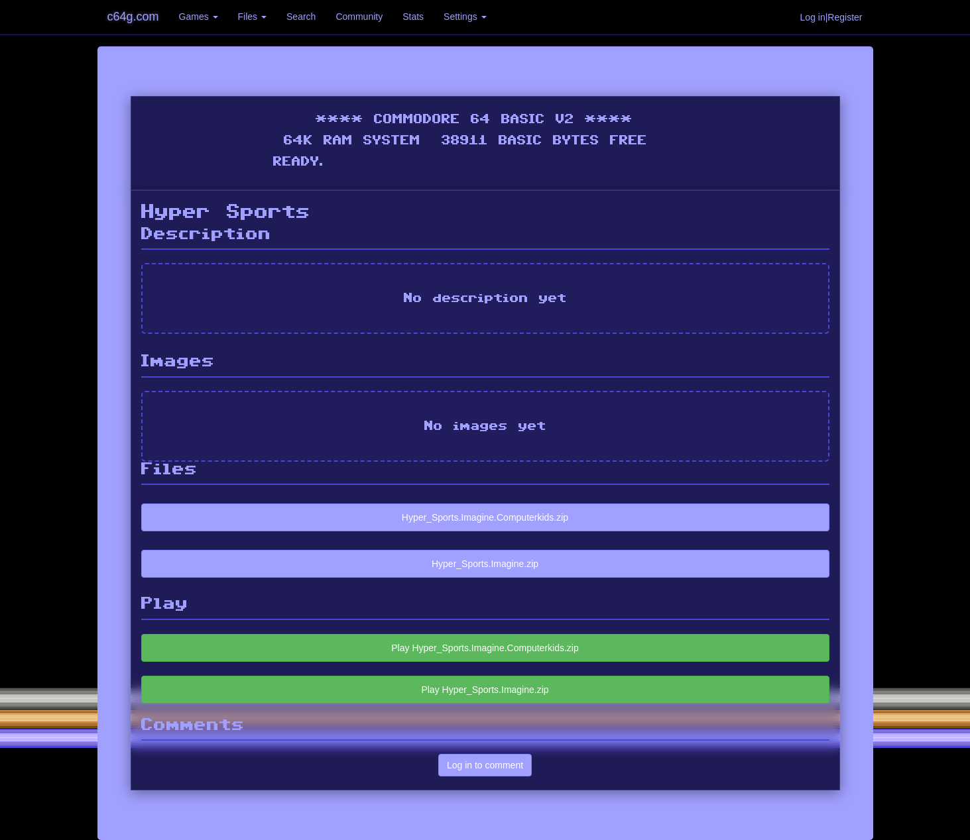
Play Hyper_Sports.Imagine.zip (484, 689)
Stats (413, 16)
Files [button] (252, 16)
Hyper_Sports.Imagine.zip (485, 563)
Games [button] (198, 16)
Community (359, 16)
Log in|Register (831, 17)
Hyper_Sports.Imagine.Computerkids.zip (485, 517)
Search (301, 16)
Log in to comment (485, 765)
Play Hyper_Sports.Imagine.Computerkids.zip (484, 648)
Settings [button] (465, 16)
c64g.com (133, 16)
